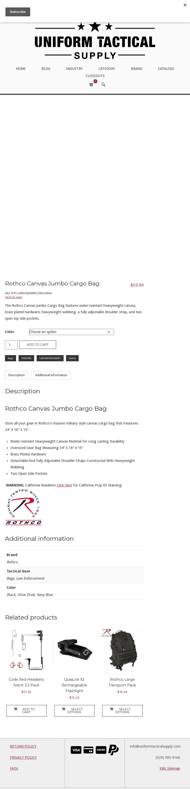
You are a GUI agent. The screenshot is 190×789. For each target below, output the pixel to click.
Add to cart (37, 333)
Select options (72, 699)
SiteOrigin (134, 782)
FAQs (14, 757)
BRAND (136, 69)
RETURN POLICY (23, 735)
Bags (10, 346)
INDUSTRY (74, 69)
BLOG (46, 69)
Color (9, 320)
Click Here (64, 474)
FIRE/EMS (26, 346)
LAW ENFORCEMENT (50, 346)
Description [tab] (16, 363)
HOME (21, 69)
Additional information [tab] (51, 363)
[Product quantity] (11, 333)
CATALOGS (166, 69)
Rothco (72, 346)
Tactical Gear (13, 285)
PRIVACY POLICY (23, 746)
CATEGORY (106, 69)
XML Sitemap (170, 757)
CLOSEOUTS (95, 76)
